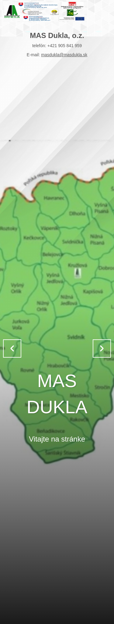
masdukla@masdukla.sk (64, 54)
